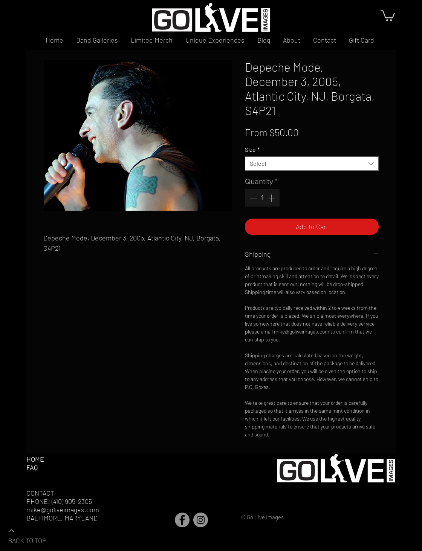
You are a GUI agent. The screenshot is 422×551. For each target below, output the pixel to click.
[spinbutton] (262, 198)
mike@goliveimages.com (62, 509)
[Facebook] (182, 520)
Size (252, 149)
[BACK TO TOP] (34, 535)
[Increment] (272, 198)
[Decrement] (252, 198)
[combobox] (312, 163)
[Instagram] (200, 520)
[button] (388, 15)
